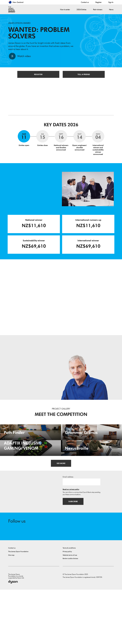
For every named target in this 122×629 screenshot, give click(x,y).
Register (98, 2)
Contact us (85, 2)
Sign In (110, 2)
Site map (11, 594)
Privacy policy (67, 591)
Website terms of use (70, 594)
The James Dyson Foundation (18, 591)
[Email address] (81, 520)
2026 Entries (81, 9)
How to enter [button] (65, 9)
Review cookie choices (70, 598)
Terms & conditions (69, 587)
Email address (68, 515)
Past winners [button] (97, 9)
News (111, 9)
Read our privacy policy (71, 528)
